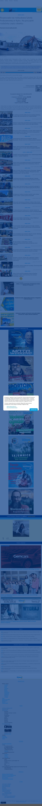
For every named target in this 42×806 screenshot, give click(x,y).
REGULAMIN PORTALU (11, 406)
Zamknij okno (34, 409)
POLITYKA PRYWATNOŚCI (12, 407)
